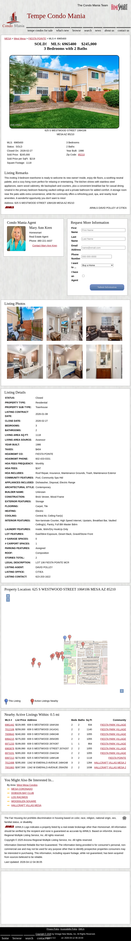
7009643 (9, 734)
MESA (7, 38)
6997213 (9, 758)
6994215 (9, 739)
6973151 (9, 753)
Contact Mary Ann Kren (44, 245)
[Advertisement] (65, 897)
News (98, 30)
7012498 (9, 762)
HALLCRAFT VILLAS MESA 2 (110, 762)
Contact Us (123, 30)
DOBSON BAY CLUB (22, 793)
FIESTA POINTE (37, 38)
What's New (62, 30)
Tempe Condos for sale (40, 30)
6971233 (9, 743)
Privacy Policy (53, 929)
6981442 (9, 724)
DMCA (81, 929)
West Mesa (20, 38)
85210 (81, 154)
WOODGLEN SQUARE (23, 801)
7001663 (9, 767)
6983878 (9, 748)
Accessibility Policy (68, 929)
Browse (76, 30)
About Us (109, 30)
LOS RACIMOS (19, 797)
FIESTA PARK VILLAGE (113, 724)
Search (88, 30)
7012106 (9, 729)
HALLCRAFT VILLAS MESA (26, 805)
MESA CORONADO (22, 789)
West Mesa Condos (27, 785)
